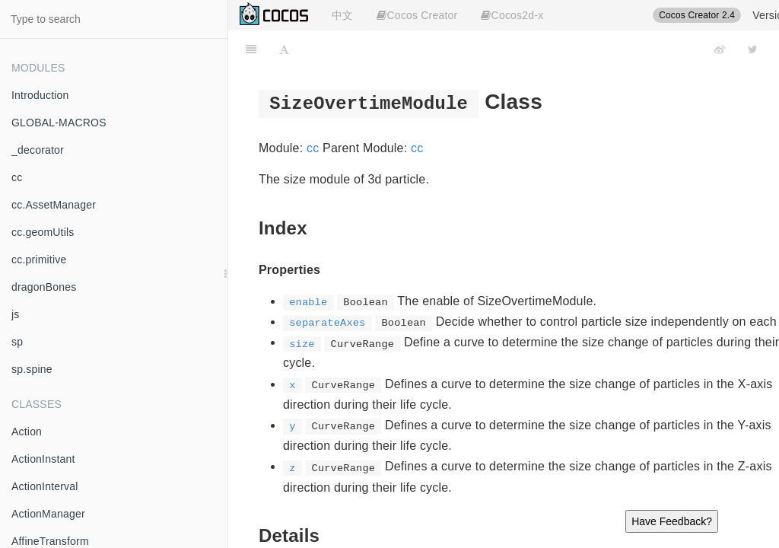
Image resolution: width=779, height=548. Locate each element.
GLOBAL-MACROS (59, 122)
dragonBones (44, 287)
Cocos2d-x (512, 15)
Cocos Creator (417, 15)
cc (16, 177)
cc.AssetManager (53, 205)
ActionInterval (44, 486)
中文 (342, 15)
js (15, 314)
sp (17, 342)
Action (26, 431)
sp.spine (31, 369)
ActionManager (48, 514)
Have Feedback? (671, 521)
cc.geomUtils (43, 232)
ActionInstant (43, 459)
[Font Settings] (284, 49)
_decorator (37, 150)
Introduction (40, 95)
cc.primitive (38, 259)
